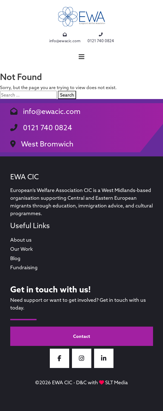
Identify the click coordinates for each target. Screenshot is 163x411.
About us (21, 240)
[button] (81, 56)
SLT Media (116, 382)
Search (67, 95)
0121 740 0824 (100, 37)
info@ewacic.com (65, 37)
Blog (15, 258)
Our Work (21, 249)
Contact (81, 336)
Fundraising (24, 267)
